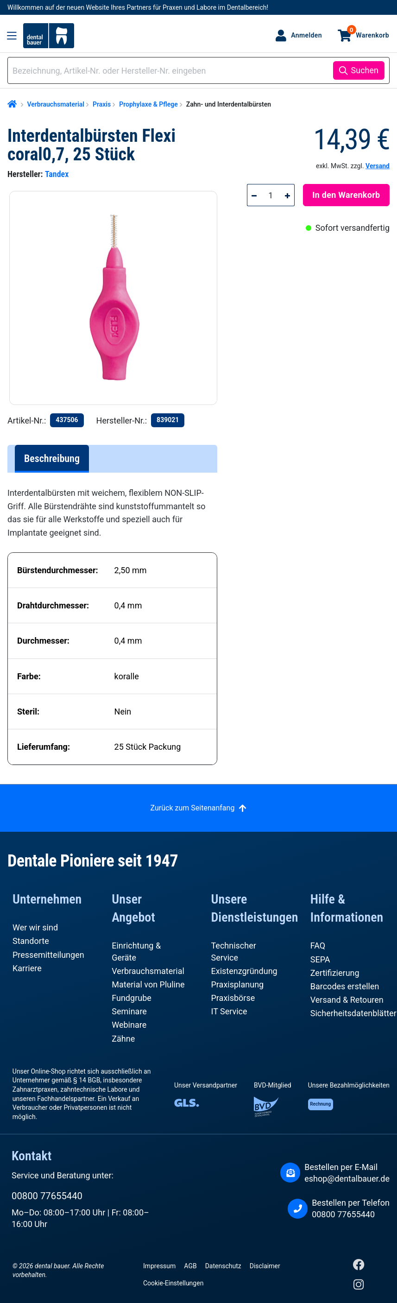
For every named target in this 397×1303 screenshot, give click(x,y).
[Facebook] (359, 1266)
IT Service (229, 1011)
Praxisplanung (237, 984)
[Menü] (12, 36)
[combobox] (172, 71)
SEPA (320, 959)
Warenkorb (368, 32)
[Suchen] (358, 70)
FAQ (317, 945)
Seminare (129, 1011)
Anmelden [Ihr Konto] (306, 35)
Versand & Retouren (347, 1000)
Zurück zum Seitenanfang (193, 807)
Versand (377, 166)
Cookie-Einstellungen (173, 1283)
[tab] (52, 459)
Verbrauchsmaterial (148, 971)
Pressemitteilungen (48, 955)
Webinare (129, 1025)
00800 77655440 (47, 1196)
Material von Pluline (148, 984)
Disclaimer (265, 1266)
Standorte (31, 941)
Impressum (159, 1266)
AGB (190, 1266)
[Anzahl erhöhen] (288, 195)
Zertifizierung (334, 973)
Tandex (57, 174)
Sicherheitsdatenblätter (353, 1013)
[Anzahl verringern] (254, 195)
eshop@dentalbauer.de (347, 1178)
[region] (117, 298)
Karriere (27, 968)
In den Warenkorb (346, 195)
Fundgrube (131, 998)
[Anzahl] (271, 195)
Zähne (123, 1039)
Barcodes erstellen (344, 986)
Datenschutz (223, 1266)
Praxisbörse (233, 998)
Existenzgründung (244, 971)
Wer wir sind (35, 927)
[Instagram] (359, 1286)
